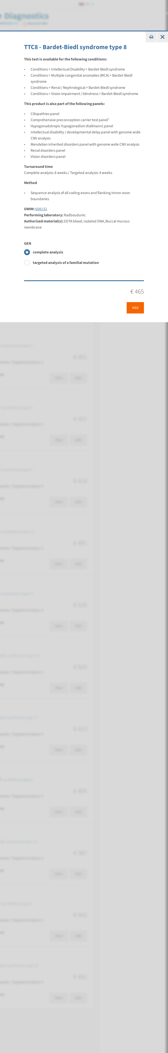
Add (135, 307)
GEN (27, 243)
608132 (41, 209)
